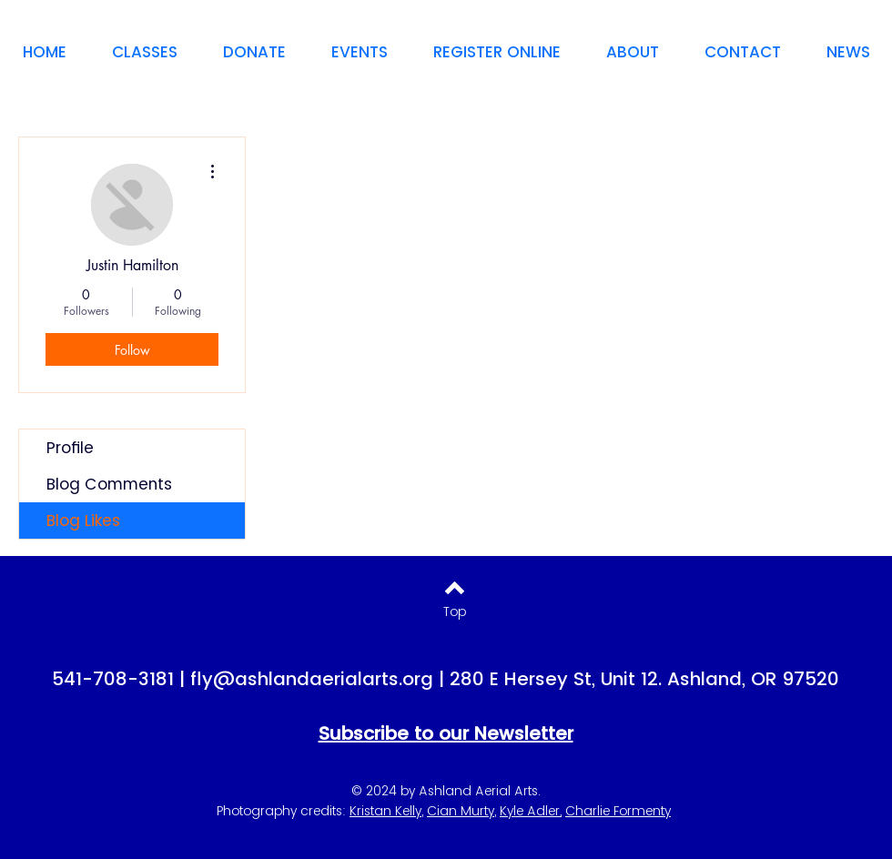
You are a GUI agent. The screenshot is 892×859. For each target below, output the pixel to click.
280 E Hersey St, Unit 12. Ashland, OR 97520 (644, 679)
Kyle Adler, (531, 811)
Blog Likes (83, 520)
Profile (70, 448)
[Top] (455, 612)
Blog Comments (109, 484)
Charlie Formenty (618, 811)
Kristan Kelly (385, 811)
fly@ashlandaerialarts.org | (320, 679)
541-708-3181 (113, 679)
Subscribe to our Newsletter (446, 733)
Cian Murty (460, 811)
